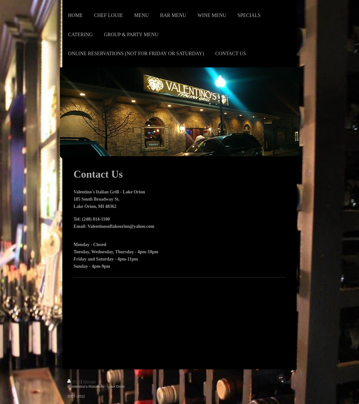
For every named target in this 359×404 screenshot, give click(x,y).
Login (287, 382)
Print (74, 382)
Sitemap (89, 382)
